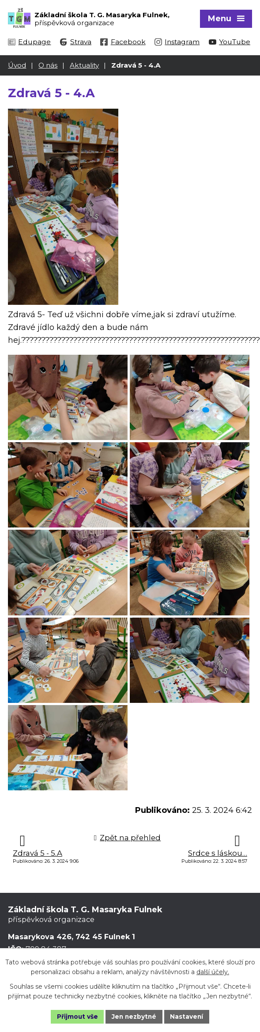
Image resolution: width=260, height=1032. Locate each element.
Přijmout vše (76, 1016)
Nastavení (188, 1016)
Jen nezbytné (134, 1016)
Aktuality (84, 65)
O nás (47, 65)
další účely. (212, 972)
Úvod (17, 65)
